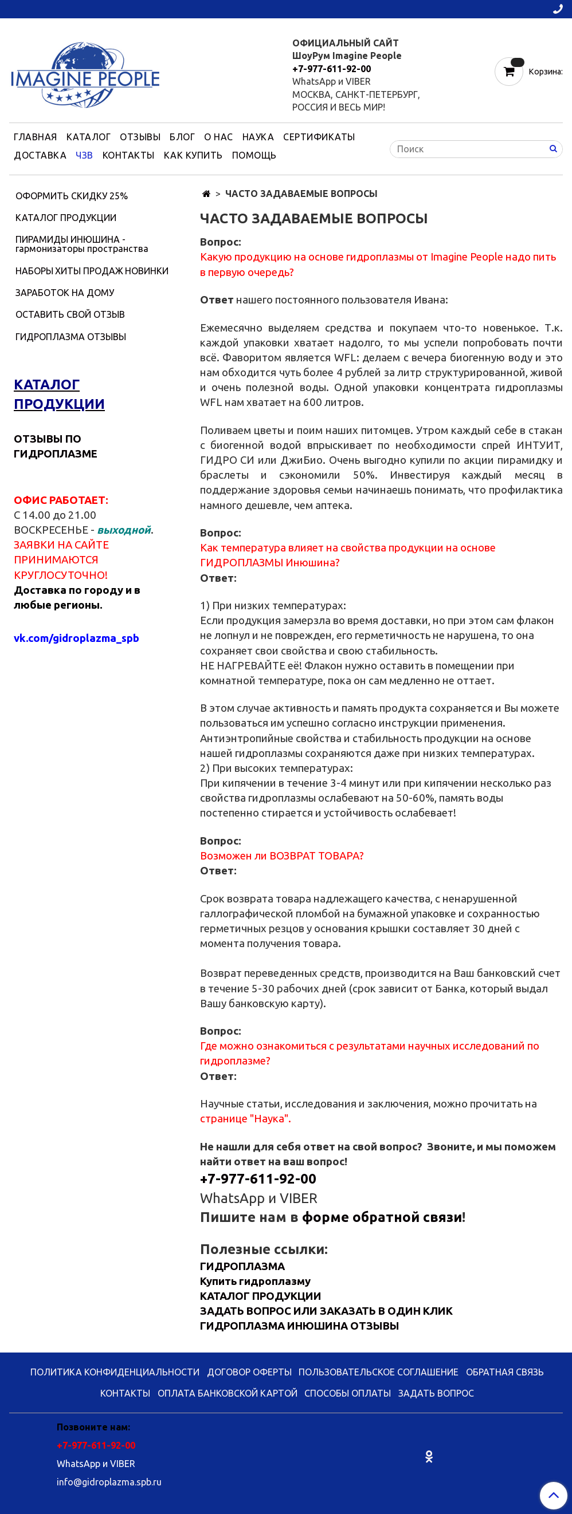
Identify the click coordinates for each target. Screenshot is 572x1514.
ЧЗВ (84, 155)
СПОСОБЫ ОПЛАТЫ (347, 1393)
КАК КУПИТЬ (193, 155)
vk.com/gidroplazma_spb (76, 638)
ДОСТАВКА (40, 155)
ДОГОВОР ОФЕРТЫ (249, 1372)
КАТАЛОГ (88, 137)
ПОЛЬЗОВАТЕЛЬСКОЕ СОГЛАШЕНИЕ (379, 1372)
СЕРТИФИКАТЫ (319, 137)
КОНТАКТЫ (129, 155)
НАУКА (258, 137)
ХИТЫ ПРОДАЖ (89, 271)
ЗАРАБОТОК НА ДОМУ (64, 292)
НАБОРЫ (34, 271)
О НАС (218, 137)
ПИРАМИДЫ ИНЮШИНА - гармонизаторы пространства (81, 244)
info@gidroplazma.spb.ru (109, 1482)
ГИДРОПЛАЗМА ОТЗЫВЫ (70, 337)
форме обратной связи (382, 1217)
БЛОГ (182, 137)
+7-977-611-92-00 (331, 69)
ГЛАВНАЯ (35, 137)
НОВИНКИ (147, 271)
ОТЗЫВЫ (140, 137)
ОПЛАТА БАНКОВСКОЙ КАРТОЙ (227, 1393)
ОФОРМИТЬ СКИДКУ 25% (71, 196)
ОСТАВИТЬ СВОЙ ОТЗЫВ (70, 314)
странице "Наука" (244, 1119)
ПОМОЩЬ (254, 155)
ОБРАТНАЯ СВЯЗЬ (505, 1372)
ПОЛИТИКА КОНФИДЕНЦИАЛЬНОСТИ (114, 1372)
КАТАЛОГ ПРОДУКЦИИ (65, 217)
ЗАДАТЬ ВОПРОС (436, 1393)
